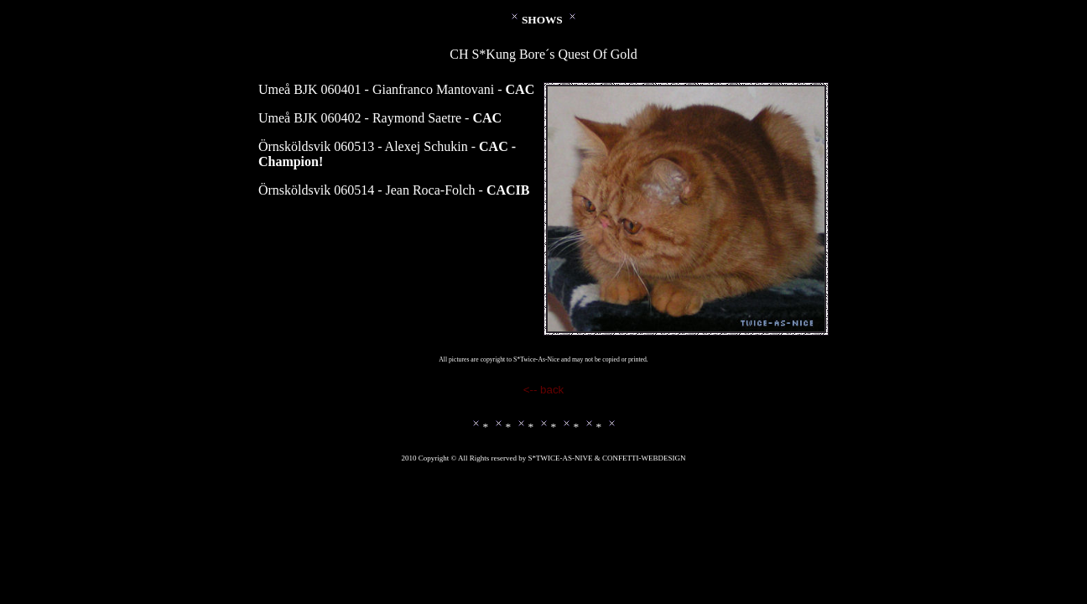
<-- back (543, 389)
